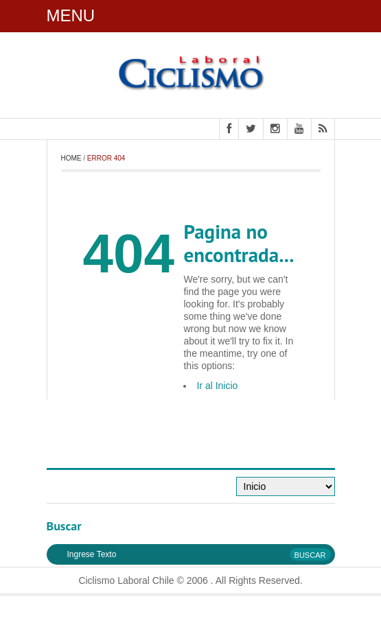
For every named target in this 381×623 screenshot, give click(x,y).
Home (71, 158)
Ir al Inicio (217, 385)
